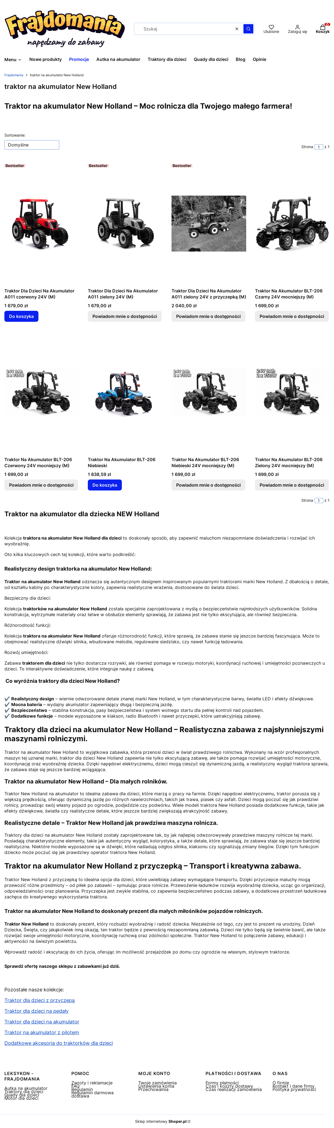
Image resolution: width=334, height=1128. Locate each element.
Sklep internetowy (161, 1121)
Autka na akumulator (25, 1088)
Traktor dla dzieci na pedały (36, 1011)
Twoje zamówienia (157, 1082)
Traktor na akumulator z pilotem (41, 1032)
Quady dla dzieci (21, 1095)
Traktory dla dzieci (23, 1091)
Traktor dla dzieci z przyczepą (39, 1000)
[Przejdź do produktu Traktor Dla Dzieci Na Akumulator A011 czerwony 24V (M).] (41, 223)
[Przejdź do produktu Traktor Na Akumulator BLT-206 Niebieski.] (125, 392)
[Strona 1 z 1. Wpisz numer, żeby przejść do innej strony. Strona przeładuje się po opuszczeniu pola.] (319, 147)
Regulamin (82, 1089)
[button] (248, 28)
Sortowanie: (15, 135)
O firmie (281, 1082)
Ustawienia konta (156, 1086)
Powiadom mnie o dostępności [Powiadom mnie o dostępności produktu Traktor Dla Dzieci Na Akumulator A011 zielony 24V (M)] (124, 316)
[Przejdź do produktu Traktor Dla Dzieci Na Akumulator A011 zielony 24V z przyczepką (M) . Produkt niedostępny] (209, 223)
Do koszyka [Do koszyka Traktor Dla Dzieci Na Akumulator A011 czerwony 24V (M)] (21, 316)
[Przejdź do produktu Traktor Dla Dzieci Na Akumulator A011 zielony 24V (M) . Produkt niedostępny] (125, 223)
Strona (307, 146)
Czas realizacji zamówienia (234, 1089)
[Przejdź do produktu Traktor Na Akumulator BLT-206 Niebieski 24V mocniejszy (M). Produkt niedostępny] (209, 392)
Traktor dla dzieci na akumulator (41, 1022)
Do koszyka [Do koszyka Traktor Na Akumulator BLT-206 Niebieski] (104, 485)
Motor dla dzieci (21, 1098)
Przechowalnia (153, 1089)
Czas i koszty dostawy (229, 1086)
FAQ (75, 1086)
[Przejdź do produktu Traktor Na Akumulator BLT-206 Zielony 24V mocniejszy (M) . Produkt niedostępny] (292, 392)
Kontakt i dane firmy (294, 1086)
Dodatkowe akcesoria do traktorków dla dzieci (58, 1043)
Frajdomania (13, 75)
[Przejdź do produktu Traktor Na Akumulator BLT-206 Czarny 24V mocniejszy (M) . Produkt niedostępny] (292, 223)
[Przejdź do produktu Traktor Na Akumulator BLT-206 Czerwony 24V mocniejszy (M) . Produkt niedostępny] (41, 392)
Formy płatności (222, 1082)
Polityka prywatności (294, 1089)
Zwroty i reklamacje (92, 1082)
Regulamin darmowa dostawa (92, 1094)
